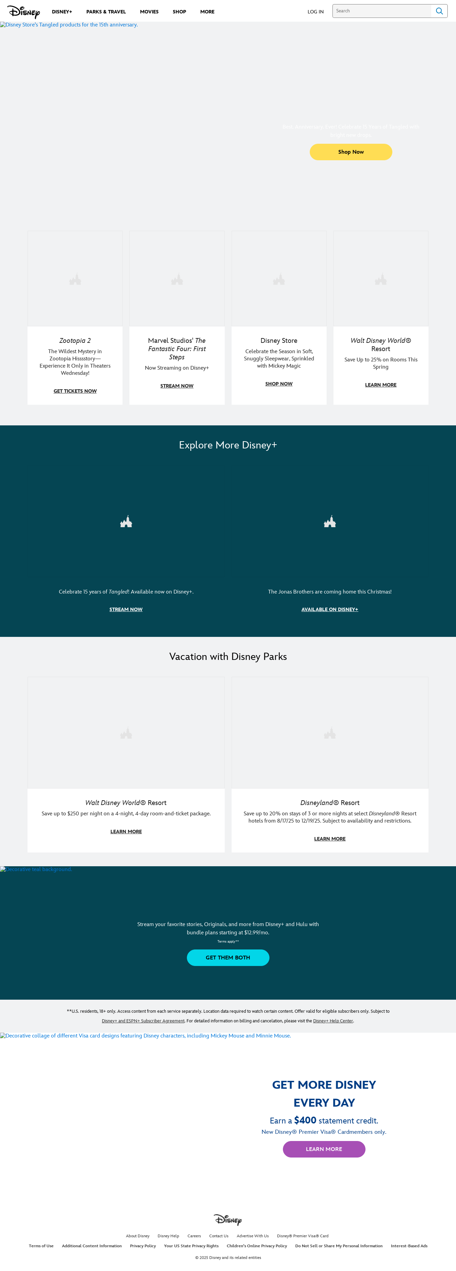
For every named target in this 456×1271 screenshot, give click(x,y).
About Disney (137, 1234)
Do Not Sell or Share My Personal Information (339, 1244)
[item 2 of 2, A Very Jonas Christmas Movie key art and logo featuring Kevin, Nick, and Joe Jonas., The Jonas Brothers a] (330, 543)
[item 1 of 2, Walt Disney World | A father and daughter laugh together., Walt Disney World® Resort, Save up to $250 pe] (126, 762)
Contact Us (219, 1234)
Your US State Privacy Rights (191, 1244)
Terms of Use (41, 1244)
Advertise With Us (253, 1234)
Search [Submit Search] (439, 11)
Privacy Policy (143, 1244)
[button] (319, 11)
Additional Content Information (92, 1244)
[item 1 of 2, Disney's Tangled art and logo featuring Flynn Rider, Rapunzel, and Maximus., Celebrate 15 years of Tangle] (126, 543)
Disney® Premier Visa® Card (303, 1234)
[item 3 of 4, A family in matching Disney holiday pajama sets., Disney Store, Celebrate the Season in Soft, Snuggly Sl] (279, 317)
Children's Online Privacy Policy (257, 1244)
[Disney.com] (23, 12)
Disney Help (168, 1234)
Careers (194, 1234)
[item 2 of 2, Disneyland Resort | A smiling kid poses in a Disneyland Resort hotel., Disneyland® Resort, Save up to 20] (330, 762)
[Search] (381, 11)
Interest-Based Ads (409, 1244)
